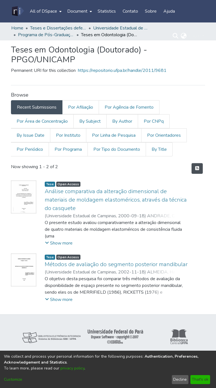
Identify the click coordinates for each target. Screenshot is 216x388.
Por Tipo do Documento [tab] (116, 149)
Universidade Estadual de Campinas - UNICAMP (121, 28)
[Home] (17, 11)
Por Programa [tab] (68, 149)
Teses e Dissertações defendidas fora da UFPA (58, 28)
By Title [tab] (159, 149)
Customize (13, 379)
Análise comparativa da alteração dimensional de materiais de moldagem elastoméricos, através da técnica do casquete (116, 200)
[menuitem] (45, 11)
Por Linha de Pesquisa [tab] (114, 135)
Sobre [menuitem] (151, 11)
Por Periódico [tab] (30, 149)
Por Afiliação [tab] (80, 107)
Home (17, 28)
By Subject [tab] (90, 121)
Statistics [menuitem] (107, 11)
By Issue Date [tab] (30, 135)
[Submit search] (175, 36)
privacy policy (72, 368)
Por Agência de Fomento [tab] (129, 107)
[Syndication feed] (197, 168)
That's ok (200, 379)
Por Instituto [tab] (68, 135)
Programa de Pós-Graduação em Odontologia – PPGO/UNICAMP (46, 35)
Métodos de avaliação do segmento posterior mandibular (116, 264)
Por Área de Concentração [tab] (42, 121)
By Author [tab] (122, 121)
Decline (180, 379)
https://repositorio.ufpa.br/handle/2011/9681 (122, 70)
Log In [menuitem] (195, 36)
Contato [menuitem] (130, 11)
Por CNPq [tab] (154, 121)
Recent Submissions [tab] (37, 107)
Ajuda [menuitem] (169, 11)
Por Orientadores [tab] (164, 135)
